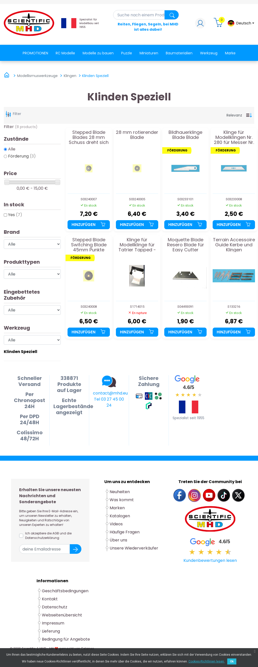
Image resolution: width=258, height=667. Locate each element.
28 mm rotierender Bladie (137, 135)
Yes (15, 215)
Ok (232, 661)
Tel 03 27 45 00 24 (109, 402)
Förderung (22, 156)
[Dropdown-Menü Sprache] (240, 23)
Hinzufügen (89, 224)
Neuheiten (120, 492)
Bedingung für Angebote (66, 639)
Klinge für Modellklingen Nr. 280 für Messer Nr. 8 (234, 137)
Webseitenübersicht (62, 615)
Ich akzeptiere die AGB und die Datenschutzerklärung (48, 535)
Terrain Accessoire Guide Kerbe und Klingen (234, 244)
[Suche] (146, 15)
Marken (117, 508)
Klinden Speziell (20, 352)
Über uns (118, 540)
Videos (116, 524)
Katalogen (120, 516)
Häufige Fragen (125, 532)
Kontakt (50, 599)
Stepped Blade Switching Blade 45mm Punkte (89, 244)
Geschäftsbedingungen (65, 591)
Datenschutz (54, 607)
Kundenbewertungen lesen (210, 560)
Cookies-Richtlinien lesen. (206, 661)
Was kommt (122, 500)
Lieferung (51, 631)
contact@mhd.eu (110, 393)
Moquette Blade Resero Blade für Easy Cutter (185, 244)
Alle (11, 149)
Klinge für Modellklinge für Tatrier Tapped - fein (137, 244)
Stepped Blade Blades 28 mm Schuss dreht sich (89, 137)
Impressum (53, 623)
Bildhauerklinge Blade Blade (185, 135)
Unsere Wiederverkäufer (134, 548)
